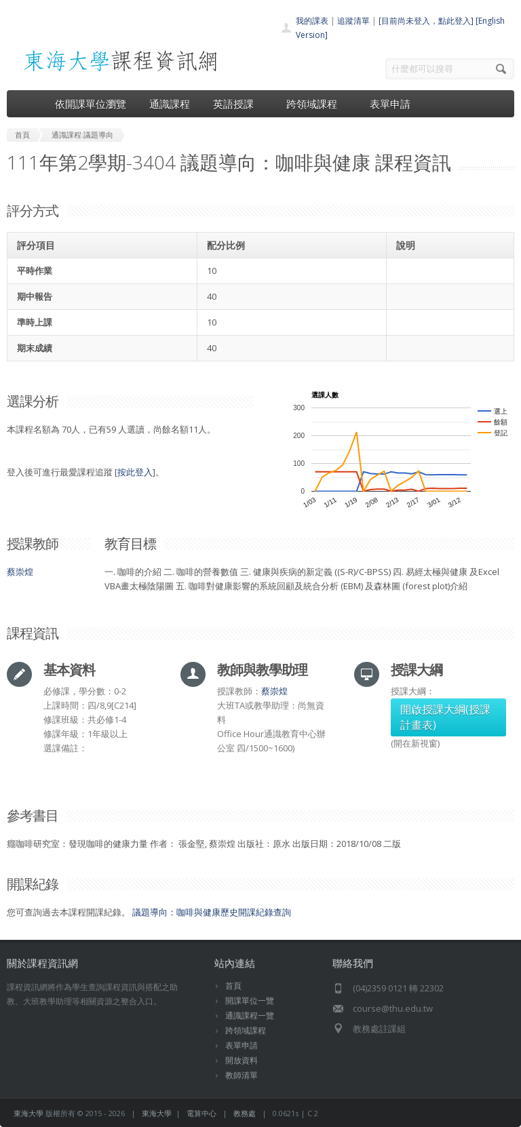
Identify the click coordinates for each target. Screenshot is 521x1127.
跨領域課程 (316, 104)
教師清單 (241, 1075)
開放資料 (241, 1060)
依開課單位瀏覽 (90, 104)
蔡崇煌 (20, 572)
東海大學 (28, 1113)
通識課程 (169, 104)
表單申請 (390, 104)
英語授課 (238, 104)
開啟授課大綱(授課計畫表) (445, 717)
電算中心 (201, 1113)
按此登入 (135, 472)
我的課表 (312, 20)
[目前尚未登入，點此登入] (426, 20)
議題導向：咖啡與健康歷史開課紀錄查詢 (211, 912)
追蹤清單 (353, 20)
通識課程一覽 (249, 1015)
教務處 (244, 1113)
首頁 (233, 985)
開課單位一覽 (249, 1000)
